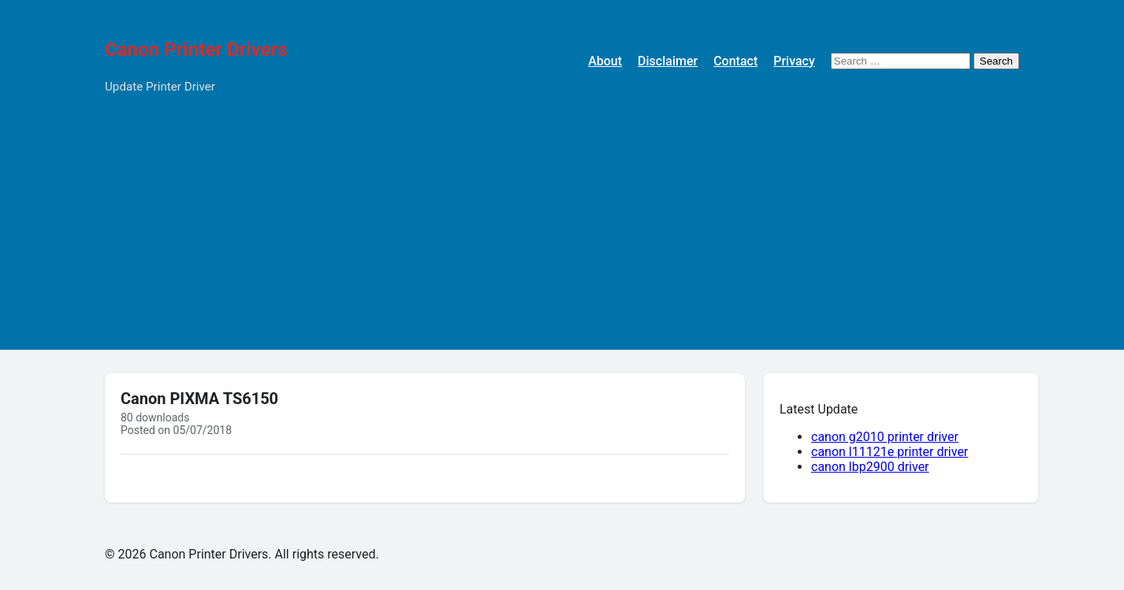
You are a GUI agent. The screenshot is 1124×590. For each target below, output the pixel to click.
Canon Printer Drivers (196, 50)
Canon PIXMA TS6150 (199, 398)
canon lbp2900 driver (870, 466)
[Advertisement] (562, 239)
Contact (735, 61)
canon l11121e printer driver (889, 451)
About (605, 61)
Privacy (794, 61)
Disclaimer (668, 61)
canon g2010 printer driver (884, 436)
